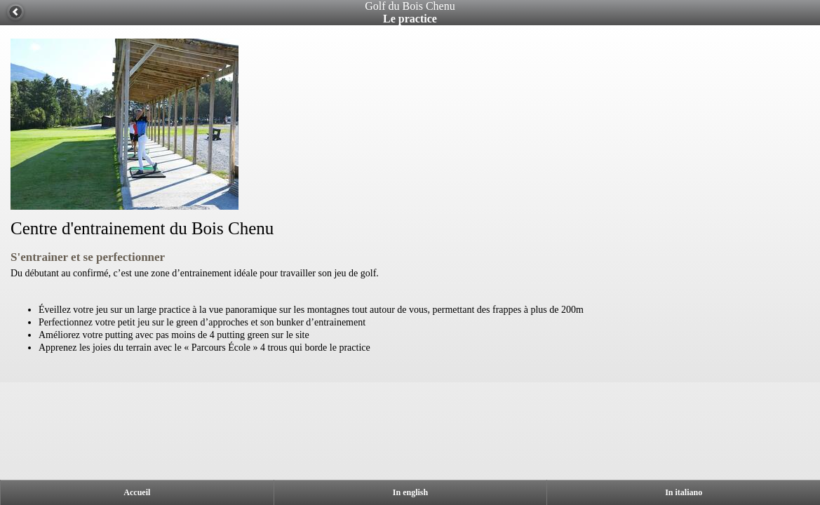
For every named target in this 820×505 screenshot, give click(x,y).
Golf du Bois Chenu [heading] (410, 6)
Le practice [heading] (410, 19)
